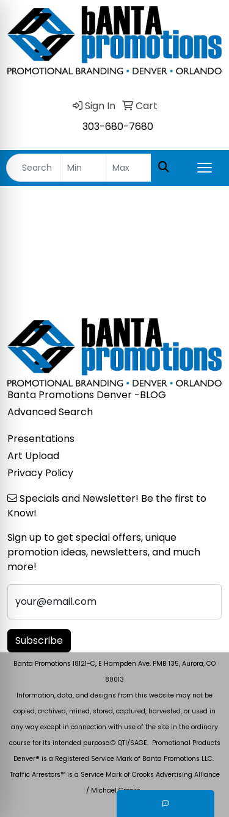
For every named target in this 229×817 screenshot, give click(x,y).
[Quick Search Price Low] (83, 168)
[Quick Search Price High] (128, 168)
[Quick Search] (33, 168)
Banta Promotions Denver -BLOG (86, 395)
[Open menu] (204, 167)
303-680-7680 (117, 127)
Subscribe (39, 640)
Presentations (41, 439)
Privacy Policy (40, 473)
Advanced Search (50, 412)
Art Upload (33, 456)
